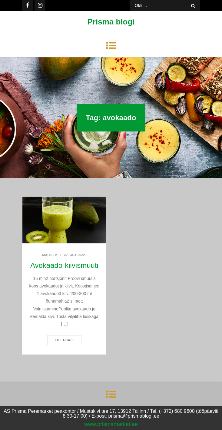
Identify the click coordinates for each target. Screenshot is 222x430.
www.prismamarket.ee (111, 424)
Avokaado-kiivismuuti (64, 265)
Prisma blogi (110, 21)
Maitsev (49, 255)
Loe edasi (64, 340)
